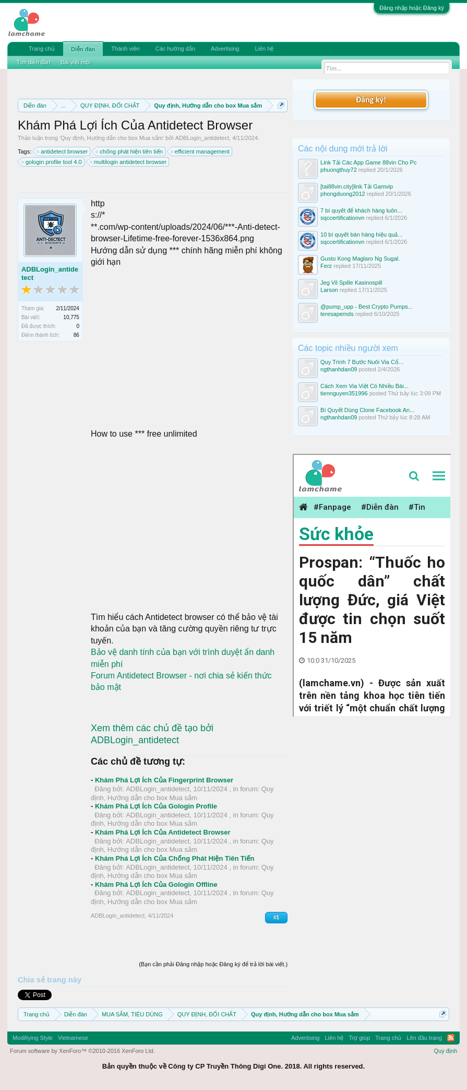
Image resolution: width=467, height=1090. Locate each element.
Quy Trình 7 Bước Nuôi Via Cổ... (361, 362)
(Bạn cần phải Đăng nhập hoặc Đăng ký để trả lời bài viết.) (213, 964)
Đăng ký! (371, 99)
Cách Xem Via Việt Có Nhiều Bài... (364, 386)
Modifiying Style (33, 1038)
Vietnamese (73, 1038)
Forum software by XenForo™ (82, 1051)
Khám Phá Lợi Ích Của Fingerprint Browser (164, 780)
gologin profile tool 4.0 (52, 162)
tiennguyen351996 (344, 393)
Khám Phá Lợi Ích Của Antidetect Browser (163, 832)
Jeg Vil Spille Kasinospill (351, 282)
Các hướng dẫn (175, 48)
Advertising (225, 48)
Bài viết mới (76, 62)
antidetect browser (63, 151)
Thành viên (125, 48)
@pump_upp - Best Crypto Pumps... (366, 306)
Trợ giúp (359, 1038)
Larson (329, 290)
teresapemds (337, 314)
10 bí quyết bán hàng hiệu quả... (361, 234)
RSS (450, 1037)
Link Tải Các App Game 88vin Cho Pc (368, 162)
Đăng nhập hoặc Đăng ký (411, 8)
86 (76, 335)
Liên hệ (264, 48)
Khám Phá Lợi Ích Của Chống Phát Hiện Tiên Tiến (175, 858)
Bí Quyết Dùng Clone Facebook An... (367, 410)
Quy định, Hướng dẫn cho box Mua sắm (112, 138)
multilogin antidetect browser (128, 162)
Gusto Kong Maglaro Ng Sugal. (360, 258)
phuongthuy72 (338, 170)
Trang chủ (42, 48)
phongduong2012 (342, 194)
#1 (276, 917)
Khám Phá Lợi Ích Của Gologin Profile (156, 806)
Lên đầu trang (424, 1038)
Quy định (445, 1051)
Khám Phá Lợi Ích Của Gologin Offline (156, 884)
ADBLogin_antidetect (202, 138)
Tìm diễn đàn (33, 62)
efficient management (201, 151)
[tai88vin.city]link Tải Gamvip (356, 186)
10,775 (71, 317)
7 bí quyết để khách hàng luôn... (361, 210)
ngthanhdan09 (338, 369)
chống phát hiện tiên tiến (130, 151)
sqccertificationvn (342, 218)
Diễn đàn (83, 49)
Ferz (326, 266)
